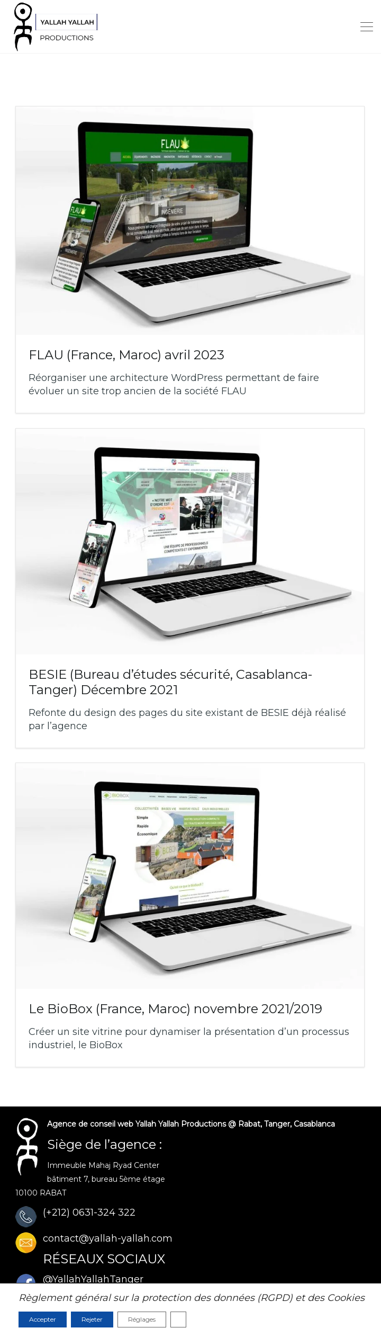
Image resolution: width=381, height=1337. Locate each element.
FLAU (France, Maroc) (126, 354)
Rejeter (92, 1319)
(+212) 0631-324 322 (89, 1212)
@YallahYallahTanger (93, 1279)
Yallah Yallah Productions (180, 1124)
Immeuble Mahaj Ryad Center (103, 1165)
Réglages (142, 1319)
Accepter (42, 1319)
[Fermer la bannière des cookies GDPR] (178, 1319)
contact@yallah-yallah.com (108, 1238)
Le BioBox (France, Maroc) (175, 1008)
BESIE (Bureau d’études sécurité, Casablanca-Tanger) (170, 682)
